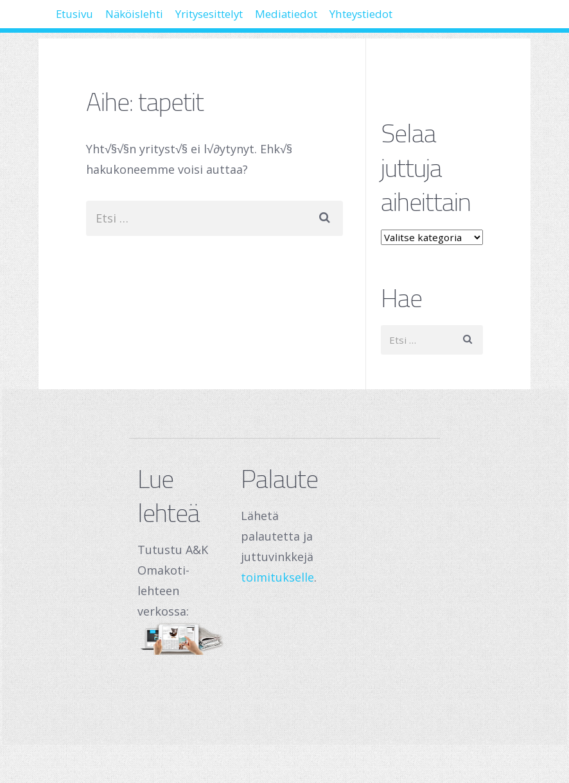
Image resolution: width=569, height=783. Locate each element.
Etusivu (83, 19)
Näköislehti (160, 19)
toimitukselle (277, 577)
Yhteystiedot (451, 19)
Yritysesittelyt (257, 19)
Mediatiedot (355, 19)
